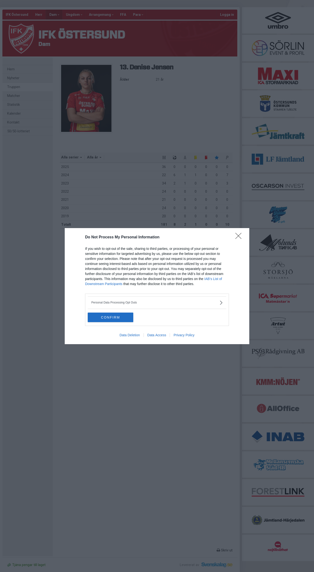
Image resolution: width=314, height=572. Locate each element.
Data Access (156, 335)
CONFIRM (110, 317)
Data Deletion (130, 335)
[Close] (239, 237)
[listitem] (157, 302)
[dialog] (157, 286)
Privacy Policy (184, 335)
